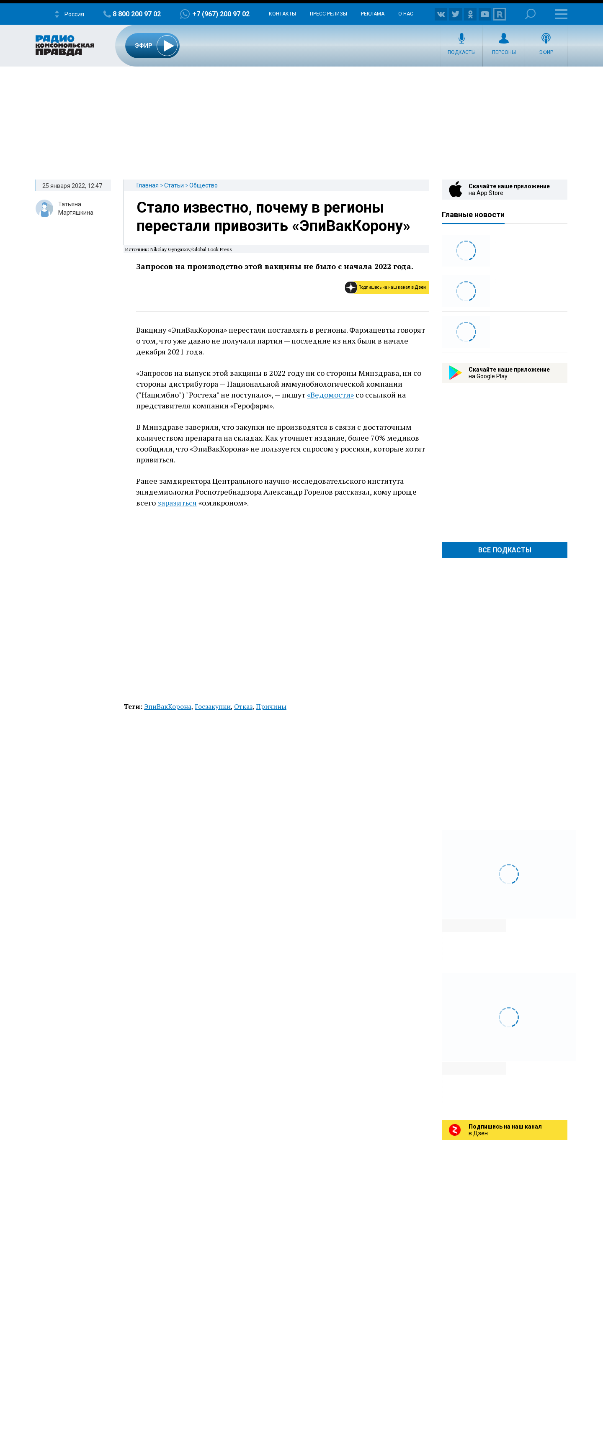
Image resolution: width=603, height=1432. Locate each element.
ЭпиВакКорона (167, 706)
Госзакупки (213, 706)
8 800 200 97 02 (137, 14)
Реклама (372, 14)
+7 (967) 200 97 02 (221, 14)
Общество (203, 185)
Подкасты (462, 52)
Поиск (530, 14)
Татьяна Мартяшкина (75, 208)
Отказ (243, 706)
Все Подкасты (504, 550)
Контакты (282, 14)
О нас (405, 14)
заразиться (177, 503)
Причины (271, 706)
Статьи (174, 185)
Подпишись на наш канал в (392, 287)
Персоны (504, 52)
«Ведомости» (330, 395)
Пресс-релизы (328, 14)
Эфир (546, 52)
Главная (148, 185)
